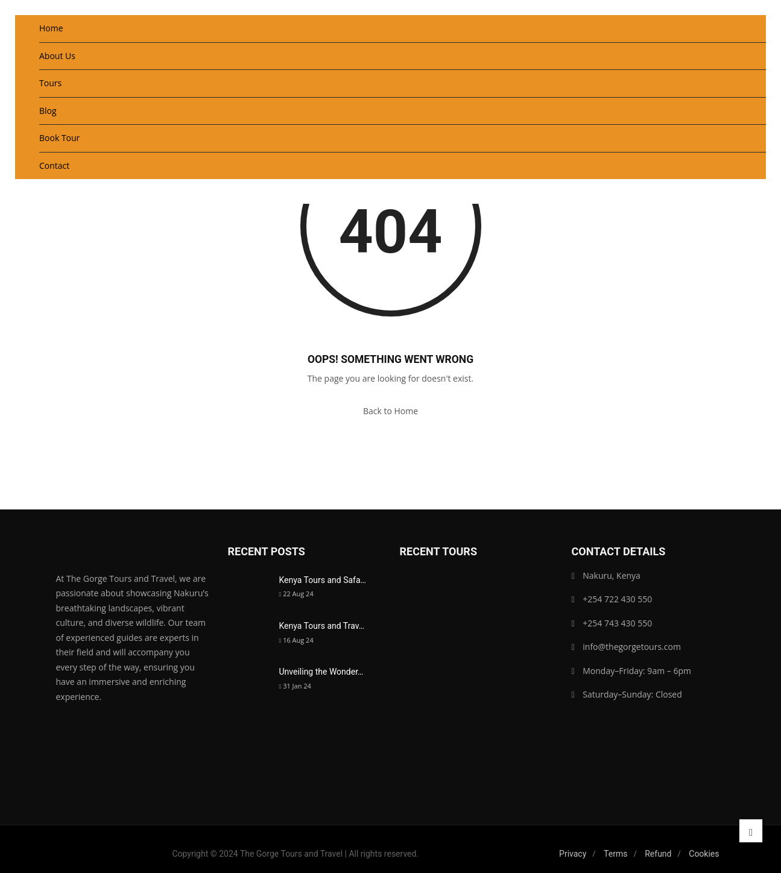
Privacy (572, 854)
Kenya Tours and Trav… (322, 626)
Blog (48, 110)
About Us (57, 55)
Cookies (704, 854)
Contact (54, 165)
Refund (658, 854)
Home (51, 28)
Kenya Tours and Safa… (322, 580)
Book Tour (59, 137)
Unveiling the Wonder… (321, 671)
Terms (615, 854)
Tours (50, 83)
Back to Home (390, 411)
